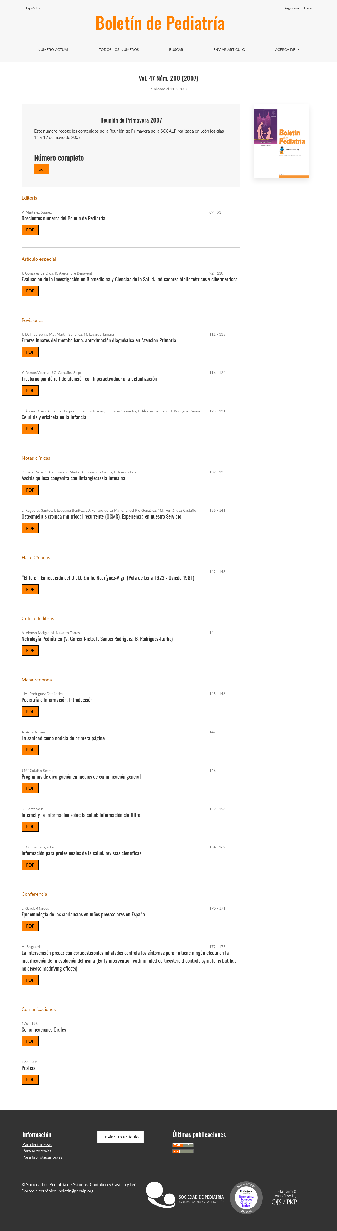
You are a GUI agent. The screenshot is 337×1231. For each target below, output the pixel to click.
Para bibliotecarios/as (42, 1157)
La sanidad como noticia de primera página (63, 738)
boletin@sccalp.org (75, 1191)
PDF (30, 230)
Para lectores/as (37, 1144)
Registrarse (291, 8)
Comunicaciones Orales (44, 1030)
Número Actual (53, 49)
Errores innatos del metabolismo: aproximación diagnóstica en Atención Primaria (99, 340)
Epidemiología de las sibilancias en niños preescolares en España (83, 915)
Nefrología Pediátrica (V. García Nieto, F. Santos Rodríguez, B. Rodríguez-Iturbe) (97, 639)
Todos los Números (119, 49)
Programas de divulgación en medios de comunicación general (81, 777)
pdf (42, 169)
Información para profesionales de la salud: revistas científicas (81, 853)
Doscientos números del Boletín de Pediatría (63, 218)
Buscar (176, 49)
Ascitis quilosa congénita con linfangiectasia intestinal (74, 478)
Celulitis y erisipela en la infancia (54, 417)
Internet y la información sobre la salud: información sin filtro (81, 815)
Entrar (308, 8)
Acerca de (285, 49)
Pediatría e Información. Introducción (57, 700)
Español (35, 8)
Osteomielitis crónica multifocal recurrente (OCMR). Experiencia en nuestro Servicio (101, 517)
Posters (28, 1068)
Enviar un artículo (120, 1136)
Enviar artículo (229, 49)
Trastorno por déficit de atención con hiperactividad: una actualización (89, 379)
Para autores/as (36, 1151)
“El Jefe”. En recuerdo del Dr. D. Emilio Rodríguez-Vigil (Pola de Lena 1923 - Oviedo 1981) (108, 578)
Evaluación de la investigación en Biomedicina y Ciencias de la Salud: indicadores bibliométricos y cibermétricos (129, 279)
